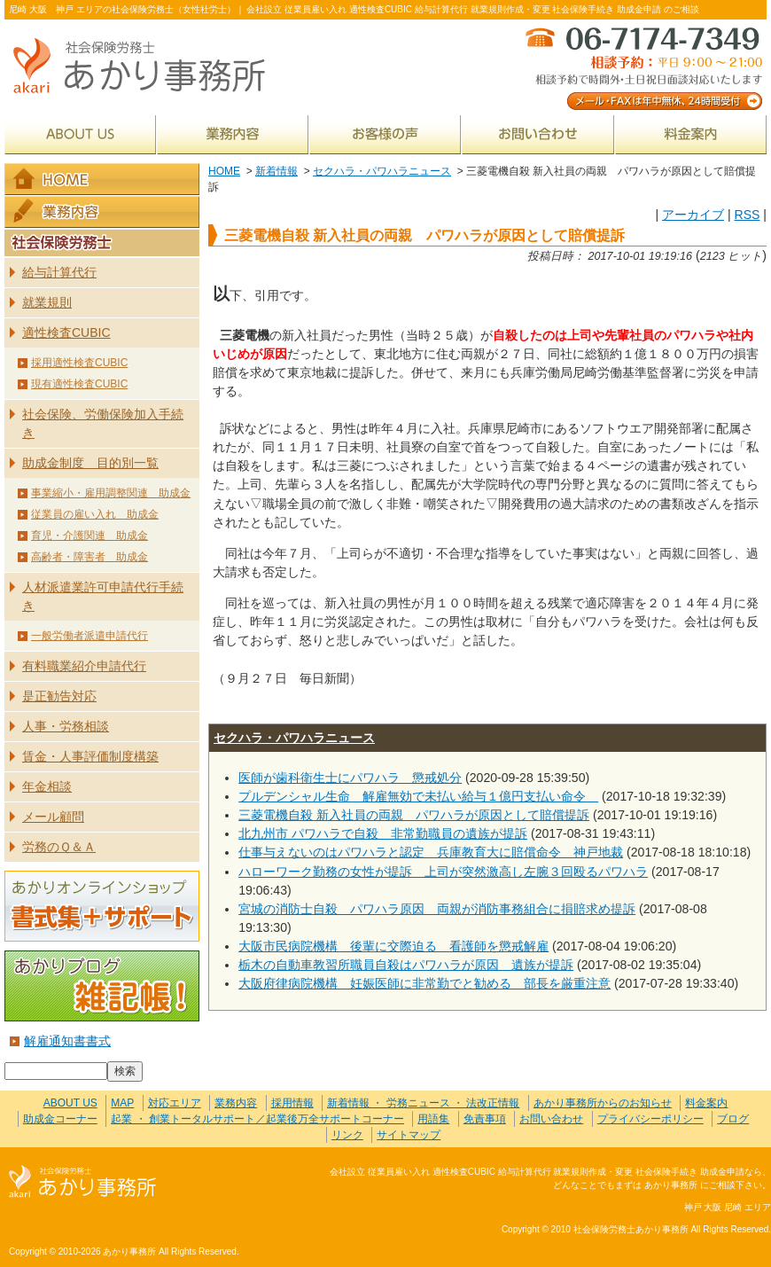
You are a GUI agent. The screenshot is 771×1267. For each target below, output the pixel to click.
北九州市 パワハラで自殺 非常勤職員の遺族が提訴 (382, 833)
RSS (746, 214)
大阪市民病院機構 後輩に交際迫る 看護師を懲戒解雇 (393, 946)
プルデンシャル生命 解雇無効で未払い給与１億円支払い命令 (418, 796)
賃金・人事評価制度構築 (90, 756)
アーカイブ (693, 214)
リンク (347, 1135)
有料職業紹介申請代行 (84, 666)
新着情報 (276, 171)
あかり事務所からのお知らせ (602, 1103)
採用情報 (292, 1103)
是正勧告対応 (59, 696)
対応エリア (174, 1103)
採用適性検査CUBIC (79, 362)
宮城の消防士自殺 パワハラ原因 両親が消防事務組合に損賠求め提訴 (436, 909)
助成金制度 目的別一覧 (90, 463)
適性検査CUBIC (66, 332)
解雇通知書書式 (67, 1041)
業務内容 (232, 134)
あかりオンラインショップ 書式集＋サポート (101, 906)
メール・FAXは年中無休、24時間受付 (642, 67)
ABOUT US (80, 134)
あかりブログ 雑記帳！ (101, 985)
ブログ (733, 1119)
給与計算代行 (59, 272)
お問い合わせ (538, 134)
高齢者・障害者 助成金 (89, 557)
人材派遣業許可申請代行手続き (102, 596)
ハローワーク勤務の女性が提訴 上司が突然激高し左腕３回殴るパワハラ (443, 871)
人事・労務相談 (65, 726)
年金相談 (47, 786)
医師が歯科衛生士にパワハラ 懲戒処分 (350, 777)
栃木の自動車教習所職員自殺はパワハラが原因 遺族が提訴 (405, 965)
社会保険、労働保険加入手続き (102, 423)
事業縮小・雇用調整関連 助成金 (111, 493)
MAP (122, 1103)
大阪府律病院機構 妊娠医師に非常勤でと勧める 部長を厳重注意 (424, 983)
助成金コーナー (60, 1119)
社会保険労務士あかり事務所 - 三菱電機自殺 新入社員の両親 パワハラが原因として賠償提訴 (146, 67)
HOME (224, 171)
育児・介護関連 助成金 (89, 535)
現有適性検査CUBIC (79, 384)
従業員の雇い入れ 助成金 (95, 514)
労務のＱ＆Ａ (59, 847)
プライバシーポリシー (650, 1119)
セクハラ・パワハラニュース (382, 171)
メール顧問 (53, 816)
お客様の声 (385, 134)
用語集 (433, 1119)
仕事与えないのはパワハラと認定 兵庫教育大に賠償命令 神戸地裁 (430, 852)
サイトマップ (408, 1135)
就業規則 (47, 302)
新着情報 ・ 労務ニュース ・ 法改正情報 (423, 1103)
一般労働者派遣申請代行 (89, 636)
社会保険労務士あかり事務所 (83, 1182)
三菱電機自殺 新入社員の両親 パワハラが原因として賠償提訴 (413, 815)
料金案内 (691, 134)
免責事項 (484, 1119)
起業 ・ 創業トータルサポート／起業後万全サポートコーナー (257, 1119)
